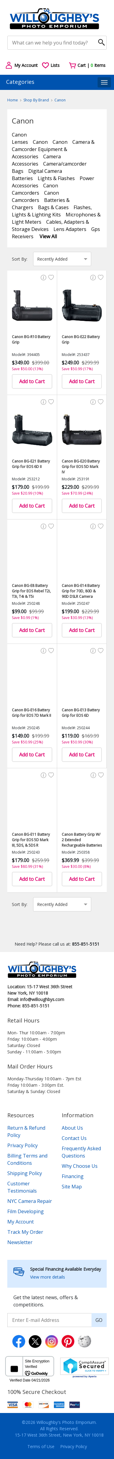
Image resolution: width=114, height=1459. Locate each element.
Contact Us (74, 1138)
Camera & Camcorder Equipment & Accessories (53, 149)
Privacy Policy (22, 1145)
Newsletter (20, 1242)
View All (48, 236)
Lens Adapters (70, 229)
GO (98, 1320)
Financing (73, 1176)
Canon (60, 100)
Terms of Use (40, 1446)
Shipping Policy (24, 1173)
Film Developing (25, 1211)
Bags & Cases (53, 207)
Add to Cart (32, 381)
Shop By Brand (36, 100)
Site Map (72, 1186)
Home (12, 100)
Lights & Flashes (56, 178)
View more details (47, 1277)
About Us (72, 1128)
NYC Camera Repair (29, 1201)
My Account (20, 1221)
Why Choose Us (80, 1166)
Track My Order (25, 1232)
